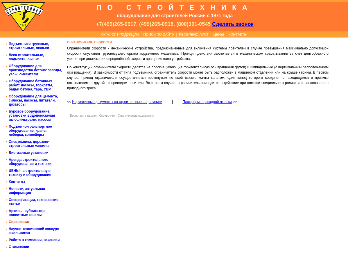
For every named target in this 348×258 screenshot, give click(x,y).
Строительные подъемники (136, 115)
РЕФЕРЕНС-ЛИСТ (194, 35)
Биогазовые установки (29, 153)
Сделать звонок (232, 24)
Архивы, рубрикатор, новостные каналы (27, 213)
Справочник (19, 222)
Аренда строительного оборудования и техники (30, 162)
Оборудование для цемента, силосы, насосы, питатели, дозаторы (33, 100)
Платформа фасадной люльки (207, 102)
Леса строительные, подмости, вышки (26, 57)
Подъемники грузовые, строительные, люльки (29, 46)
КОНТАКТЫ (237, 35)
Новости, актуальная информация (27, 191)
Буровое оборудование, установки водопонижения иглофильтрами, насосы (32, 115)
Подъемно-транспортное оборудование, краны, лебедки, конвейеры (30, 130)
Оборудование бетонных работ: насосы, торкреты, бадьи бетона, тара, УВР (31, 85)
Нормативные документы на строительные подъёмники (117, 102)
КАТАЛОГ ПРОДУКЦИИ (120, 35)
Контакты (17, 182)
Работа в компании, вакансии (34, 240)
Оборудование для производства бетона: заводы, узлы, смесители (35, 70)
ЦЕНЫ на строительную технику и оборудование (30, 173)
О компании (19, 247)
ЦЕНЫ (218, 35)
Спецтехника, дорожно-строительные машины (29, 144)
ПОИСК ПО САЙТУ (158, 35)
